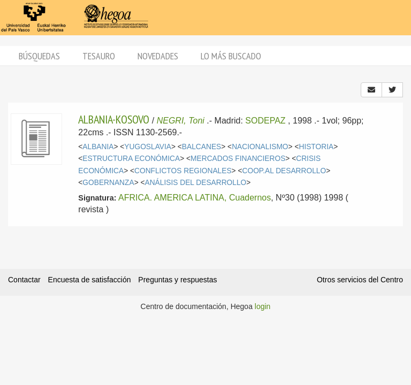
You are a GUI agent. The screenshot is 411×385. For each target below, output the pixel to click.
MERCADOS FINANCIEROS (238, 159)
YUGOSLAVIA (147, 147)
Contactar (24, 279)
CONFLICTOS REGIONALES (183, 171)
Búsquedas (39, 56)
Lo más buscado (231, 56)
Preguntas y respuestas (177, 279)
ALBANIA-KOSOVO (113, 119)
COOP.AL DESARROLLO (284, 171)
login (263, 306)
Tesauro (98, 56)
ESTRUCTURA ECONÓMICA (131, 159)
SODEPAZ (265, 120)
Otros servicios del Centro (360, 279)
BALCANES (201, 147)
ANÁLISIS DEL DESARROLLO (196, 183)
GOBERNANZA (108, 183)
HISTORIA (316, 147)
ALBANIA (97, 147)
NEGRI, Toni (180, 120)
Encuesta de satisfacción (89, 279)
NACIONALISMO (260, 147)
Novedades (158, 56)
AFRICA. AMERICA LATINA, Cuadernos (194, 197)
